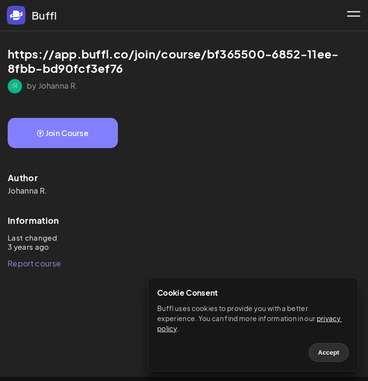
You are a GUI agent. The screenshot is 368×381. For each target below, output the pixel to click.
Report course (34, 263)
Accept (328, 352)
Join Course (63, 133)
